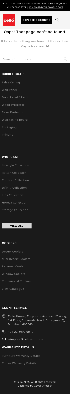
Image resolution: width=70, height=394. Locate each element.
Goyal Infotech (43, 385)
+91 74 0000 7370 (36, 3)
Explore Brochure (36, 20)
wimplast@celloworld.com (46, 7)
